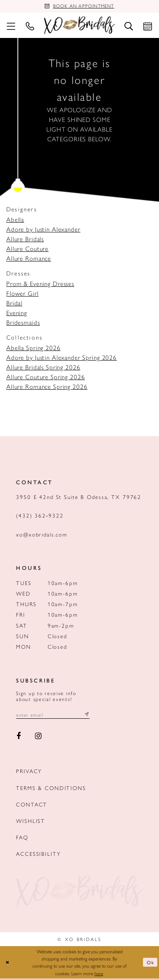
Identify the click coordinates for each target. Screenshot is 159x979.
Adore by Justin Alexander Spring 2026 (61, 357)
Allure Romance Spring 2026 (46, 386)
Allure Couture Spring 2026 (45, 377)
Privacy (29, 772)
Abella (15, 219)
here (98, 973)
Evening (16, 313)
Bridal (14, 303)
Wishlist (30, 821)
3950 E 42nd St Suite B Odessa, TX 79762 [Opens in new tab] (78, 497)
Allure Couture (27, 249)
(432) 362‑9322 (40, 516)
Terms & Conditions (51, 788)
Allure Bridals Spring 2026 (43, 367)
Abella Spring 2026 (33, 348)
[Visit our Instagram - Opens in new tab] (38, 736)
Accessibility (38, 854)
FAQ (22, 837)
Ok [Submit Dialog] (150, 962)
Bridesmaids (23, 322)
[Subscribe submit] (87, 715)
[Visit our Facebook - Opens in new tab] (18, 736)
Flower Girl (22, 293)
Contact (31, 805)
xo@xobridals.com (41, 535)
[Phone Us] (29, 26)
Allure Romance (28, 258)
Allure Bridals (25, 239)
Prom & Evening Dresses (40, 284)
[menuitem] (10, 26)
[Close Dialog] (7, 963)
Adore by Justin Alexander (43, 229)
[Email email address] (53, 715)
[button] (10, 26)
